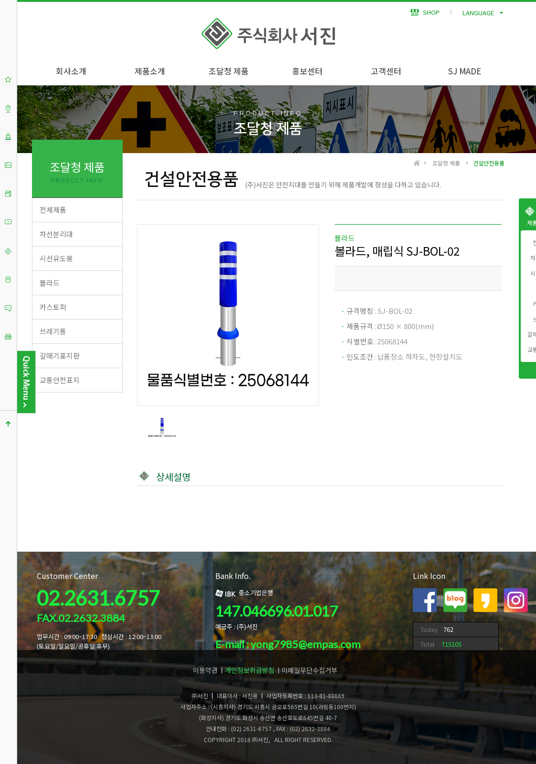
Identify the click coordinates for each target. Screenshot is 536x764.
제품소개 (150, 71)
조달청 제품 (229, 71)
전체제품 (53, 210)
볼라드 (50, 283)
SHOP (425, 12)
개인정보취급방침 (249, 670)
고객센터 (386, 71)
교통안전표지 (60, 380)
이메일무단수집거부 (309, 670)
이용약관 (205, 670)
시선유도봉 (56, 258)
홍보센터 (307, 71)
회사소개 (71, 71)
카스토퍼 (53, 307)
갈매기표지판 (60, 356)
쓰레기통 (53, 331)
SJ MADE (464, 71)
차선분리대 (56, 234)
